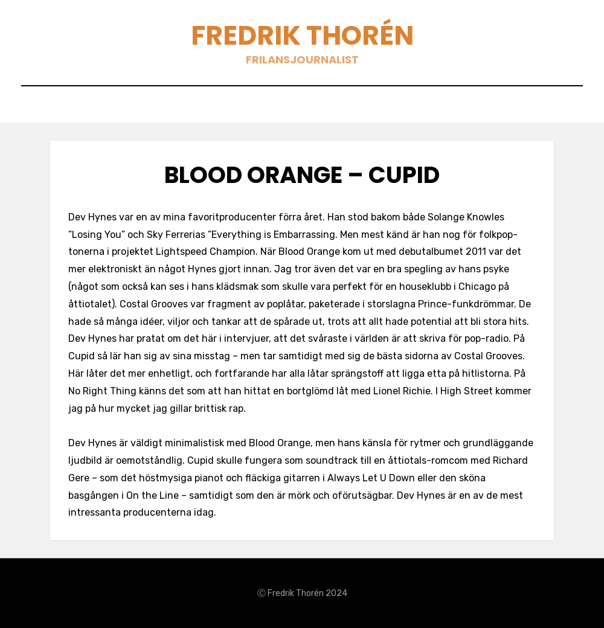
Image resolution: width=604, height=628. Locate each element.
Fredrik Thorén (302, 35)
